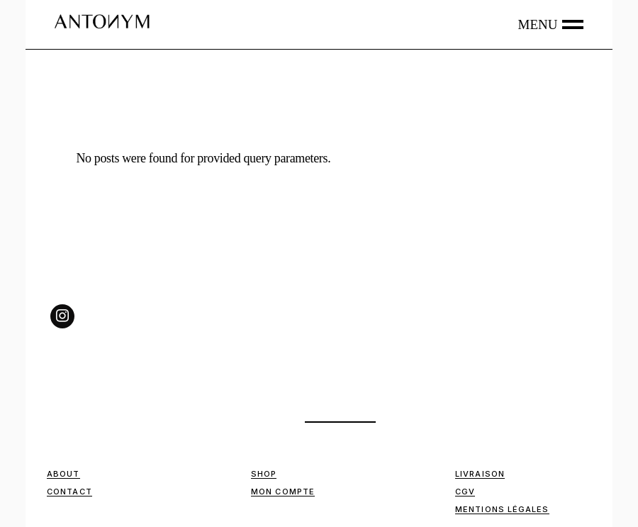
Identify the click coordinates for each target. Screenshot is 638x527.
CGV (465, 492)
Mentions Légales (502, 509)
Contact (69, 492)
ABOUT (63, 474)
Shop (263, 474)
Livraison (480, 474)
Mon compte (283, 492)
